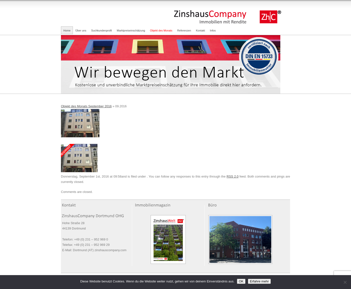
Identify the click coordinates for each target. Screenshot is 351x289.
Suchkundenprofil (101, 30)
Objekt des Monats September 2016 (86, 106)
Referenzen (184, 30)
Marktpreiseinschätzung (131, 30)
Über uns (80, 30)
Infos (213, 30)
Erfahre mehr (259, 281)
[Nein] (344, 282)
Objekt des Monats (161, 30)
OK (241, 281)
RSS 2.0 (233, 176)
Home (66, 30)
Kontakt (200, 30)
